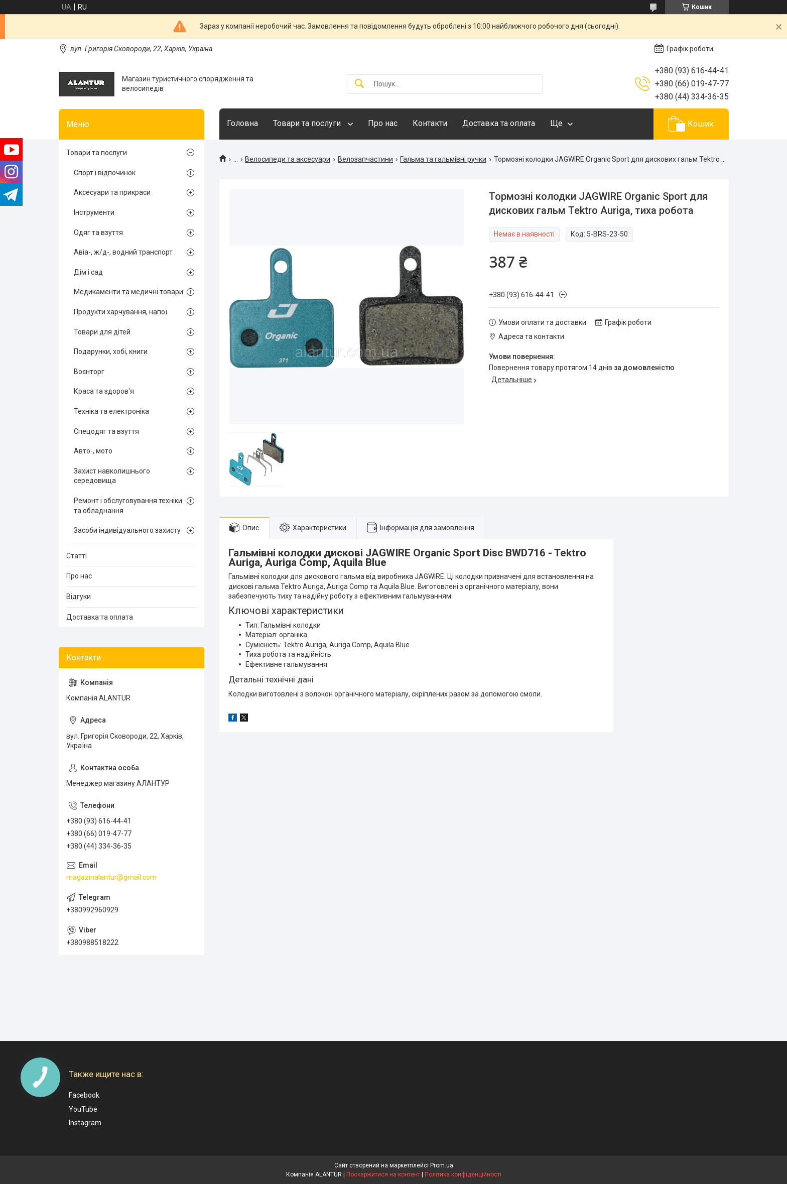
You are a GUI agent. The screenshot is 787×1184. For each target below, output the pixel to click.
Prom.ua (441, 1165)
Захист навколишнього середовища (112, 476)
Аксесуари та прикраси (112, 192)
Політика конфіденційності (463, 1174)
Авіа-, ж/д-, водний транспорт (123, 252)
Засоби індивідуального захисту (127, 530)
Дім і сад (88, 272)
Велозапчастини (365, 159)
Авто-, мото (93, 451)
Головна (242, 123)
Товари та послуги (308, 123)
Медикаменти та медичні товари (128, 292)
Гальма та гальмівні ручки (443, 159)
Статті (76, 556)
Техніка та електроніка (111, 411)
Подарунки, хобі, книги (111, 351)
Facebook (84, 1095)
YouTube (83, 1109)
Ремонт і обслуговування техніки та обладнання (128, 506)
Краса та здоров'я (104, 391)
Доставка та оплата (498, 123)
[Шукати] (359, 84)
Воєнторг (89, 372)
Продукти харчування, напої (120, 312)
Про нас (383, 123)
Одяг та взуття (98, 232)
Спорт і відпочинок (105, 173)
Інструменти (94, 212)
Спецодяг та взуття (106, 431)
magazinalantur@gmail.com (111, 877)
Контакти (430, 123)
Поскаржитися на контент (383, 1174)
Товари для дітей (102, 332)
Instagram (85, 1123)
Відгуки (78, 597)
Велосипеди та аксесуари (287, 159)
